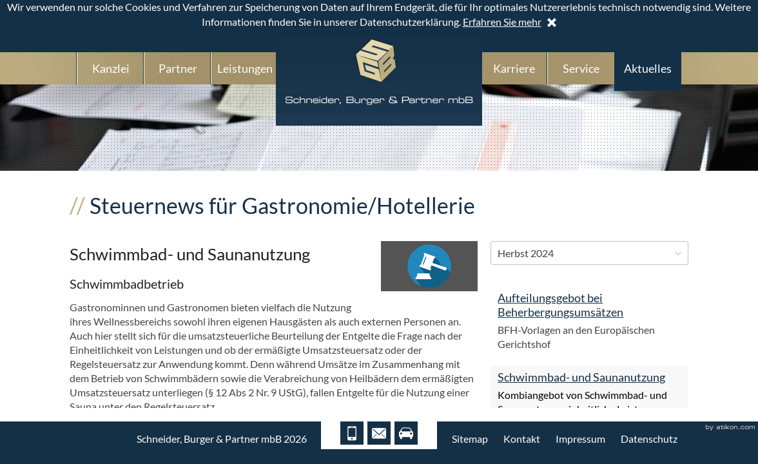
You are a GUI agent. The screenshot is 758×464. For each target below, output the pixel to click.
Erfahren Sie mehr (502, 21)
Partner (178, 68)
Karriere (514, 68)
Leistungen (245, 68)
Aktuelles (648, 68)
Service (581, 68)
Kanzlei (111, 68)
